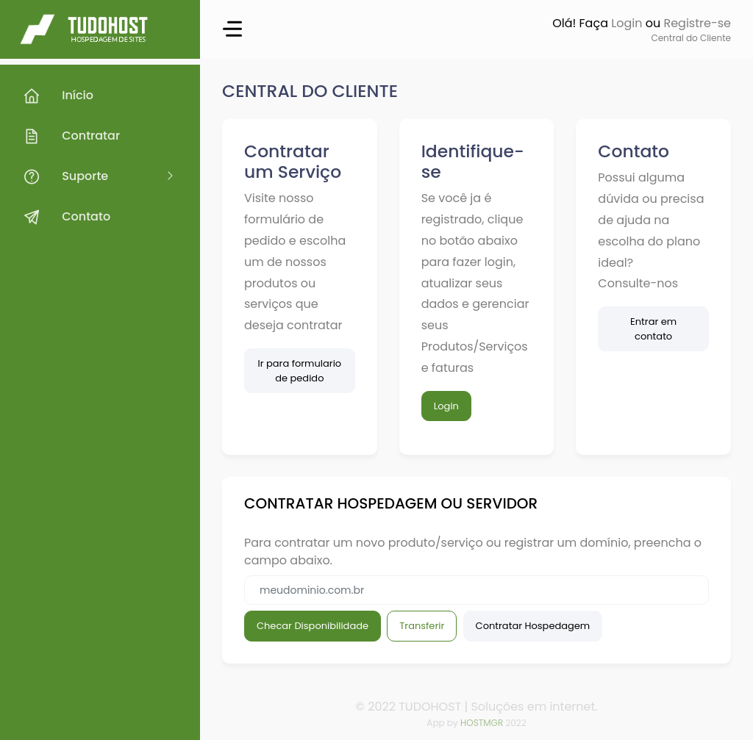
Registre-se (697, 23)
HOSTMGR (481, 722)
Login (626, 23)
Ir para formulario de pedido (299, 370)
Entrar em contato (653, 329)
